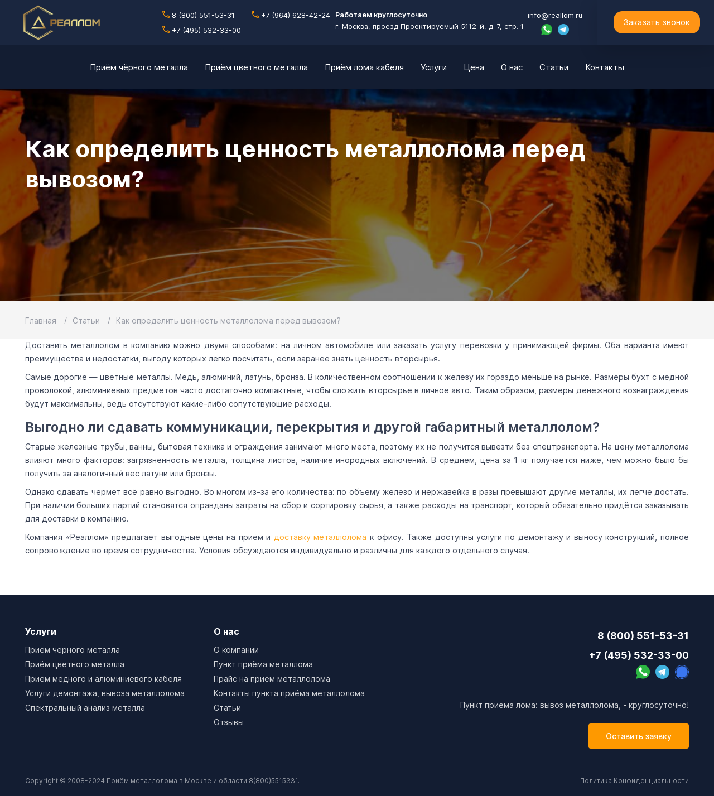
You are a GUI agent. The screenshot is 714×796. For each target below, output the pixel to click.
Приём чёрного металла (72, 649)
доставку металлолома (320, 537)
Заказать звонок (656, 22)
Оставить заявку (639, 736)
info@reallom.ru (555, 15)
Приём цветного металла (74, 664)
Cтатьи (227, 707)
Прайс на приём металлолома (272, 678)
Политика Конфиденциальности (634, 780)
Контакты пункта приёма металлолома (289, 693)
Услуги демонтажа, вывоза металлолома (105, 693)
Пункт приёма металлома (263, 664)
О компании (236, 649)
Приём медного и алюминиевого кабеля (103, 678)
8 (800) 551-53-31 (198, 15)
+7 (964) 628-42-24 (291, 15)
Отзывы (229, 722)
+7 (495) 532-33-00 (201, 30)
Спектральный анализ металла (85, 707)
